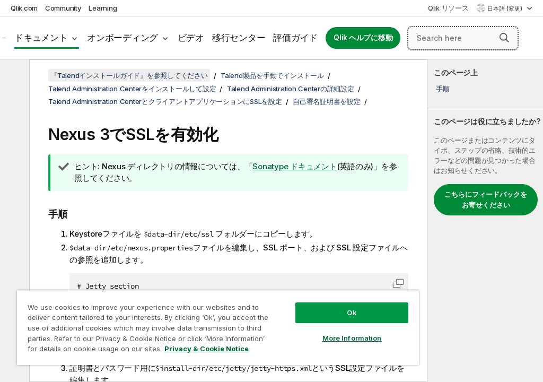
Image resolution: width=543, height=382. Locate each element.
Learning (103, 8)
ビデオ (191, 37)
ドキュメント (41, 37)
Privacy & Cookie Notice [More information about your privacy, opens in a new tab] (206, 348)
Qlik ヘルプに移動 (363, 37)
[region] (218, 327)
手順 (443, 88)
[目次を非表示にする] (13, 76)
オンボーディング (122, 37)
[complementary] (485, 220)
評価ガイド (295, 37)
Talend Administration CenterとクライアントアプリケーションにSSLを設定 (165, 101)
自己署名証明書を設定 (327, 101)
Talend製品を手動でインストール (272, 75)
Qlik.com (24, 8)
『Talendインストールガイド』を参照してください (129, 75)
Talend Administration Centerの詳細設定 (290, 88)
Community (63, 8)
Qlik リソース (448, 8)
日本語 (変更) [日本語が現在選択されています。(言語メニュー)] (505, 8)
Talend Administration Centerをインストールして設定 (132, 88)
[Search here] (463, 38)
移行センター (239, 37)
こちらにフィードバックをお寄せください (485, 199)
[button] (504, 37)
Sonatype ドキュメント (294, 166)
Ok (351, 312)
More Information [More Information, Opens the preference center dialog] (352, 338)
